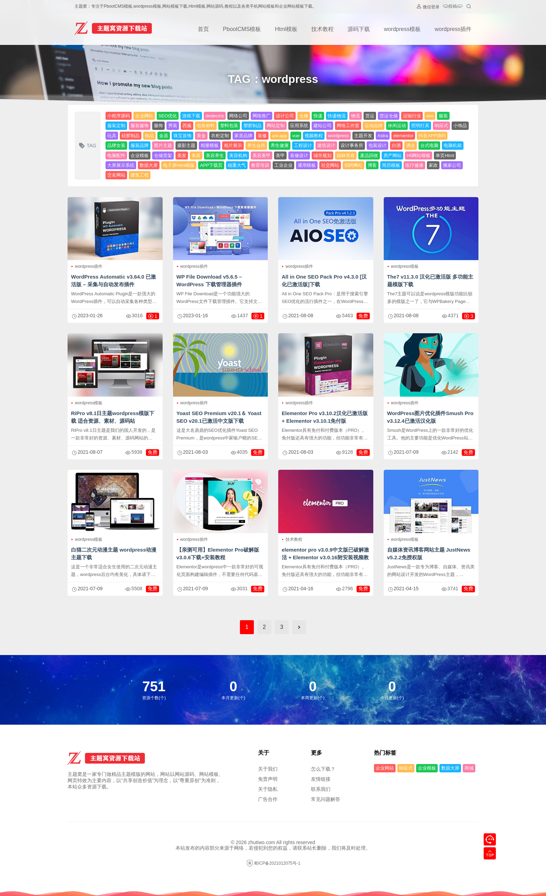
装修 (262, 135)
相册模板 (210, 145)
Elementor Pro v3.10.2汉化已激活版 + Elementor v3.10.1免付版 (325, 417)
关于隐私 (268, 789)
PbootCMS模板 (242, 29)
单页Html (445, 155)
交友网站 (116, 175)
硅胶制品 (131, 135)
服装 (443, 115)
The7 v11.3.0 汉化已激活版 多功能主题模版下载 (430, 280)
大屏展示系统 (120, 165)
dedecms (214, 115)
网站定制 (276, 125)
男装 (172, 125)
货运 (369, 115)
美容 (196, 155)
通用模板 (307, 165)
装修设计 (299, 155)
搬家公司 (452, 165)
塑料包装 (229, 125)
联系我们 (320, 789)
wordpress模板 (402, 29)
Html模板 (286, 29)
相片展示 (233, 145)
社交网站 (330, 165)
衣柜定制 (220, 135)
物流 (355, 115)
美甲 (280, 155)
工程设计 (303, 145)
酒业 (410, 145)
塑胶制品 (252, 125)
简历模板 (391, 165)
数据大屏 (149, 165)
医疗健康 (414, 165)
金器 (163, 135)
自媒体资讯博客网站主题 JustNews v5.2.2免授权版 (428, 553)
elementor (403, 135)
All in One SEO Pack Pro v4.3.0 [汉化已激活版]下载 (324, 280)
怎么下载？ (323, 769)
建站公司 (322, 125)
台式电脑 (429, 145)
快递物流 (337, 115)
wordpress (338, 135)
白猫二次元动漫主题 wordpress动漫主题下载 (113, 553)
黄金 (201, 135)
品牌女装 (116, 145)
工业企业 (283, 165)
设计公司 (285, 115)
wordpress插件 (453, 29)
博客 (372, 165)
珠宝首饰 (182, 135)
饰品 (149, 135)
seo (430, 115)
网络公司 (238, 115)
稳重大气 (237, 165)
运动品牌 (374, 125)
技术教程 (322, 29)
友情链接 (320, 779)
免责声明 (268, 779)
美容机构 (238, 155)
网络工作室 (348, 125)
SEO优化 (167, 115)
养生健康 (280, 145)
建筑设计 (326, 145)
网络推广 (261, 115)
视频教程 (314, 135)
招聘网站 (353, 165)
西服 (187, 125)
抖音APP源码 (432, 135)
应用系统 (299, 125)
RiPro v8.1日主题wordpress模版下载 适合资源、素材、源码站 (112, 417)
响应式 (441, 125)
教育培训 (260, 165)
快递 (317, 115)
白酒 (396, 145)
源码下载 (359, 29)
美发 (181, 155)
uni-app (279, 135)
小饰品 (460, 125)
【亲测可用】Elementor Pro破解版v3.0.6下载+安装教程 (218, 553)
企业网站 (144, 115)
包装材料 (206, 125)
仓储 (303, 115)
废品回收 (369, 155)
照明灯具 (420, 125)
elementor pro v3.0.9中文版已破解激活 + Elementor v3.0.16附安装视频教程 (325, 557)
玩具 (111, 135)
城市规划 (322, 155)
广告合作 (268, 799)
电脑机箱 (453, 145)
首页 (203, 29)
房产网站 (392, 155)
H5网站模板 (419, 155)
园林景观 (346, 155)
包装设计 (377, 145)
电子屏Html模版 (179, 165)
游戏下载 (191, 115)
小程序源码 (118, 115)
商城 (469, 768)
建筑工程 (140, 175)
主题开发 (363, 135)
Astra (382, 135)
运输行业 (412, 115)
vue (295, 135)
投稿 (452, 6)
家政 (433, 165)
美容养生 (215, 155)
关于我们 (268, 769)
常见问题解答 (325, 799)
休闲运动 (397, 125)
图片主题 (163, 145)
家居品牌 (243, 135)
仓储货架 (163, 155)
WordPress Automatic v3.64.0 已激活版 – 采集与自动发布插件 (113, 280)
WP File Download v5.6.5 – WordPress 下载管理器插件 (209, 280)
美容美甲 (261, 155)
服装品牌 (140, 145)
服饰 (158, 125)
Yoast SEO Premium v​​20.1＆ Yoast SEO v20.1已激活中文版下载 (219, 417)
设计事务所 (352, 145)
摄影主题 (186, 145)
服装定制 (116, 125)
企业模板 (140, 155)
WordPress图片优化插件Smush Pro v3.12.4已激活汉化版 (430, 417)
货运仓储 (389, 115)
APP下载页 (211, 165)
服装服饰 (140, 125)
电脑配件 (116, 155)
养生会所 (256, 145)
